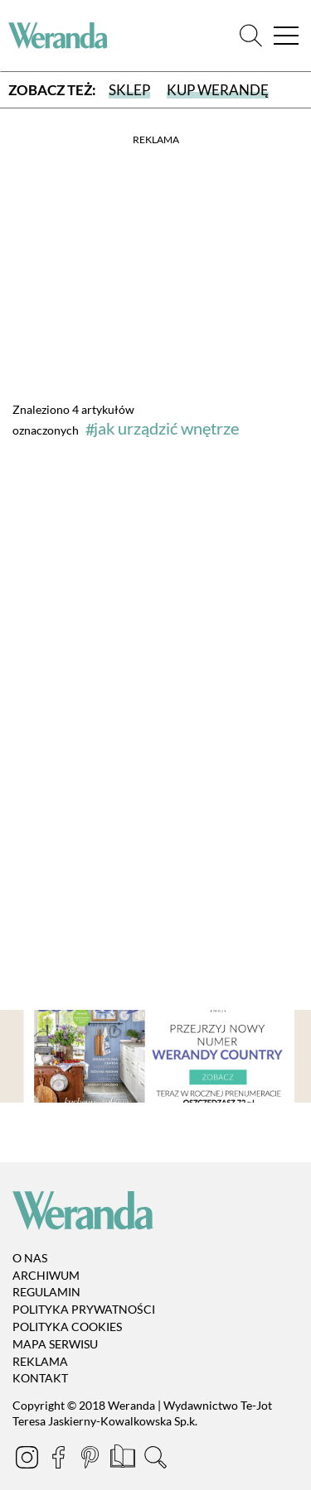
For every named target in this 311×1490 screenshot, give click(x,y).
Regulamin (46, 1293)
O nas (29, 1258)
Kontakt (40, 1379)
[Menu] (286, 36)
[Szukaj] (250, 36)
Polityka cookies (67, 1326)
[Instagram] (28, 1460)
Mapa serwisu (55, 1344)
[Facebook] (59, 1460)
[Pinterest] (91, 1460)
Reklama (40, 1361)
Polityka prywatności (83, 1309)
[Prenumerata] (124, 1460)
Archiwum (46, 1275)
